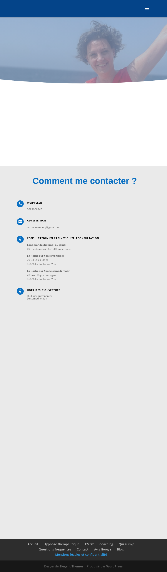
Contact (83, 549)
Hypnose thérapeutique (61, 544)
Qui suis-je (126, 544)
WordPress (114, 566)
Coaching (106, 544)
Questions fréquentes (55, 549)
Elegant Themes (71, 566)
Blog (120, 549)
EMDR (89, 544)
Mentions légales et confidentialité (81, 554)
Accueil (33, 544)
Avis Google (102, 549)
